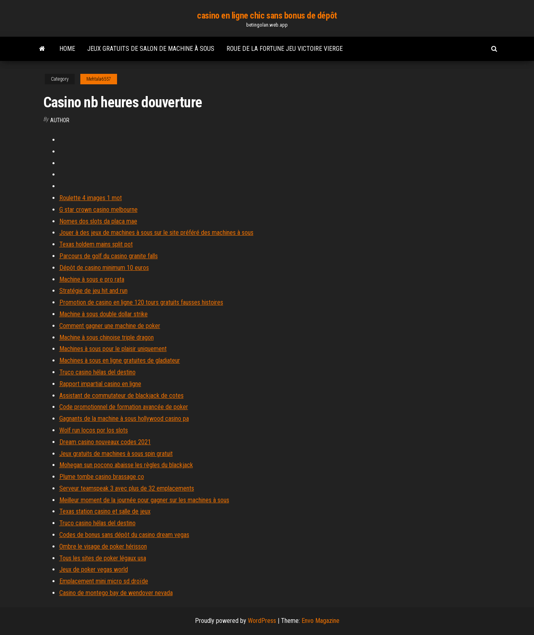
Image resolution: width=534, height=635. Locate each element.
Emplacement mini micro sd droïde (103, 581)
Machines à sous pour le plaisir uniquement (113, 349)
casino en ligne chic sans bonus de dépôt (267, 15)
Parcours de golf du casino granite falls (108, 256)
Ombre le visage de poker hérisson (103, 546)
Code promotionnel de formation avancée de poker (123, 407)
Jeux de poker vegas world (93, 569)
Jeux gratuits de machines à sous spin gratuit (116, 453)
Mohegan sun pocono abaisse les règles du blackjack (126, 465)
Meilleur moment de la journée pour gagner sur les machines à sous (144, 500)
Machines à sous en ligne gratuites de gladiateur (119, 360)
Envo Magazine (320, 621)
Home (67, 48)
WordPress (262, 621)
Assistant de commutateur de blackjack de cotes (121, 395)
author (59, 120)
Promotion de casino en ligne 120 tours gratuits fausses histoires (141, 302)
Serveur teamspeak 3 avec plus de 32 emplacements (126, 488)
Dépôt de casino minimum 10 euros (104, 268)
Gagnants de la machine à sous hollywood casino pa (124, 418)
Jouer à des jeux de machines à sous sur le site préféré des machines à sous (156, 232)
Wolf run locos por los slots (93, 430)
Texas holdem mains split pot (96, 244)
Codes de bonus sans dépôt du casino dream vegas (124, 535)
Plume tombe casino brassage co (101, 476)
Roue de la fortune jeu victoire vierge (284, 48)
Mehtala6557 (98, 79)
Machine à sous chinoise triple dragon (106, 337)
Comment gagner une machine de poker (109, 326)
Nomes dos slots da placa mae (98, 221)
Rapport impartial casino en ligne (100, 384)
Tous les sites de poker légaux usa (102, 558)
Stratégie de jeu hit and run (93, 291)
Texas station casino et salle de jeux (105, 511)
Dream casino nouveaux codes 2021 (105, 442)
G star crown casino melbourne (98, 209)
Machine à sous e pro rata (91, 279)
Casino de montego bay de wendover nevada (116, 593)
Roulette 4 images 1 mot (90, 198)
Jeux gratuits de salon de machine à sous (150, 48)
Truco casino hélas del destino (97, 372)
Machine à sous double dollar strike (103, 314)
